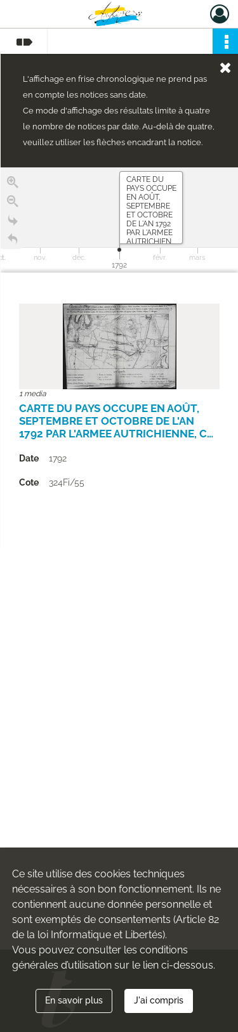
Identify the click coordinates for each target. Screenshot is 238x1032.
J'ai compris (158, 1000)
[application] (119, 220)
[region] (119, 357)
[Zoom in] (13, 184)
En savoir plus (74, 1000)
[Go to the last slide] (13, 222)
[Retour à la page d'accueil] (13, 241)
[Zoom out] (13, 203)
